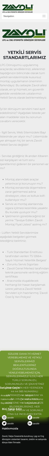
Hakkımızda (7, 399)
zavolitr (8, 417)
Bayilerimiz (6, 403)
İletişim (29, 395)
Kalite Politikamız (34, 399)
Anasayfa (5, 395)
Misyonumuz (32, 403)
